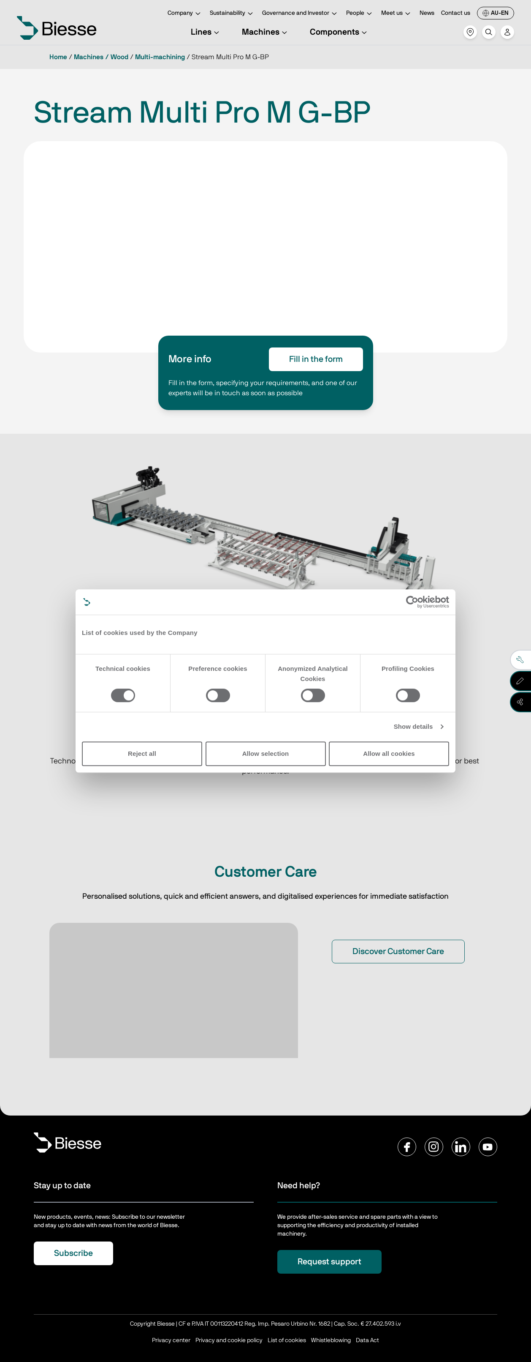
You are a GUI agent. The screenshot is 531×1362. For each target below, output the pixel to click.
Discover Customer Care (398, 951)
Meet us (397, 13)
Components (339, 32)
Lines (206, 32)
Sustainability (232, 13)
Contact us (455, 13)
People (360, 13)
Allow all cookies (389, 753)
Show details (413, 726)
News (427, 13)
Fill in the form (316, 359)
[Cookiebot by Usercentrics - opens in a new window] (412, 602)
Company (185, 13)
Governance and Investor (300, 13)
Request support (329, 1262)
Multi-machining (160, 57)
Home (58, 57)
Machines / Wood (101, 57)
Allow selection (265, 753)
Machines (266, 32)
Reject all (142, 753)
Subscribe (73, 1253)
